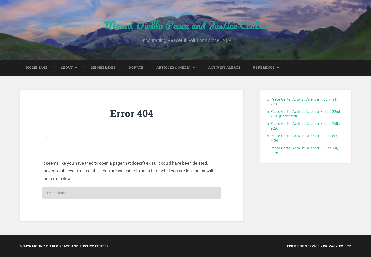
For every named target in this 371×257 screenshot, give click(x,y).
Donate (136, 67)
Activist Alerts (224, 67)
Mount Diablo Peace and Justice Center (185, 25)
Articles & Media (173, 67)
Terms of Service (303, 246)
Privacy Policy (337, 246)
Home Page (37, 67)
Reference (264, 67)
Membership (103, 67)
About (67, 67)
